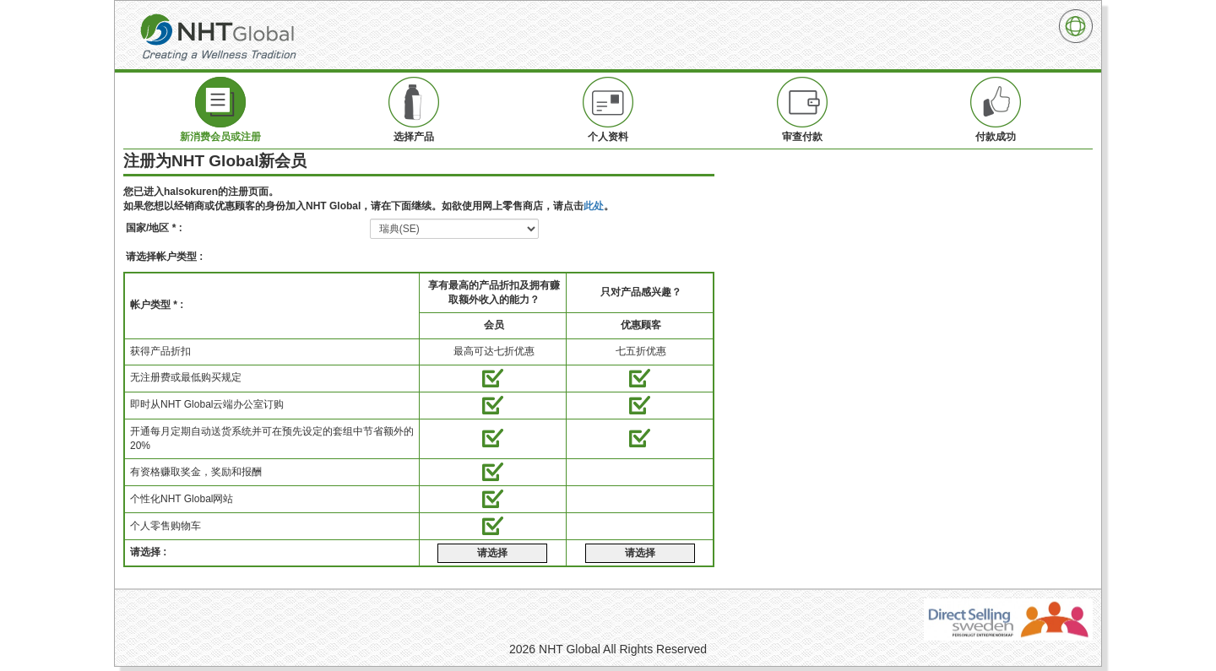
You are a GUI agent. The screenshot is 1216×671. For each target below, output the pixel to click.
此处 (594, 206)
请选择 (492, 553)
